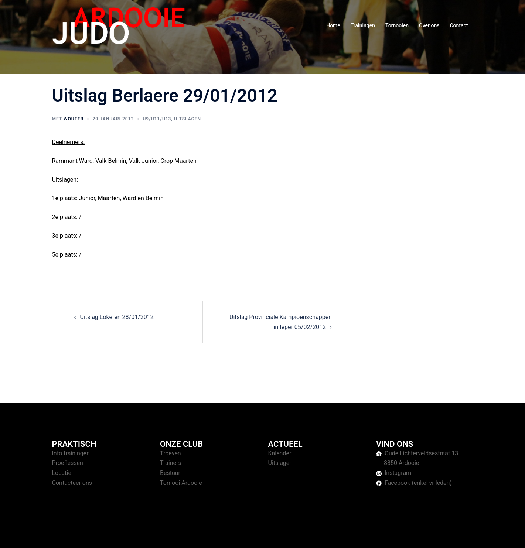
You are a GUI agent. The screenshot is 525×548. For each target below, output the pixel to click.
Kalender (280, 453)
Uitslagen (187, 118)
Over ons (429, 25)
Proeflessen (67, 462)
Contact (459, 25)
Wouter (73, 118)
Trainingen (363, 25)
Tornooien (397, 25)
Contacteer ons (72, 482)
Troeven (170, 453)
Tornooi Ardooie (181, 482)
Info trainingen (71, 453)
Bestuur (170, 472)
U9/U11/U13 (157, 118)
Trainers (170, 462)
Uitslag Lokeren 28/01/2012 (117, 317)
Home (333, 25)
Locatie (61, 472)
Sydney (195, 535)
